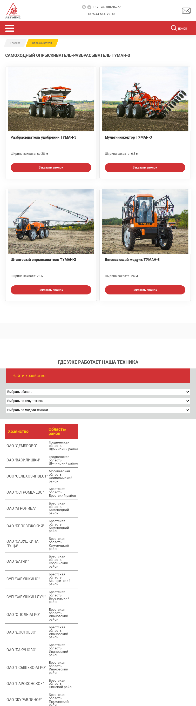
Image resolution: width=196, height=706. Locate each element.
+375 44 (107, 7)
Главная (15, 43)
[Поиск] (174, 29)
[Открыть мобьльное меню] (9, 28)
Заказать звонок (51, 167)
